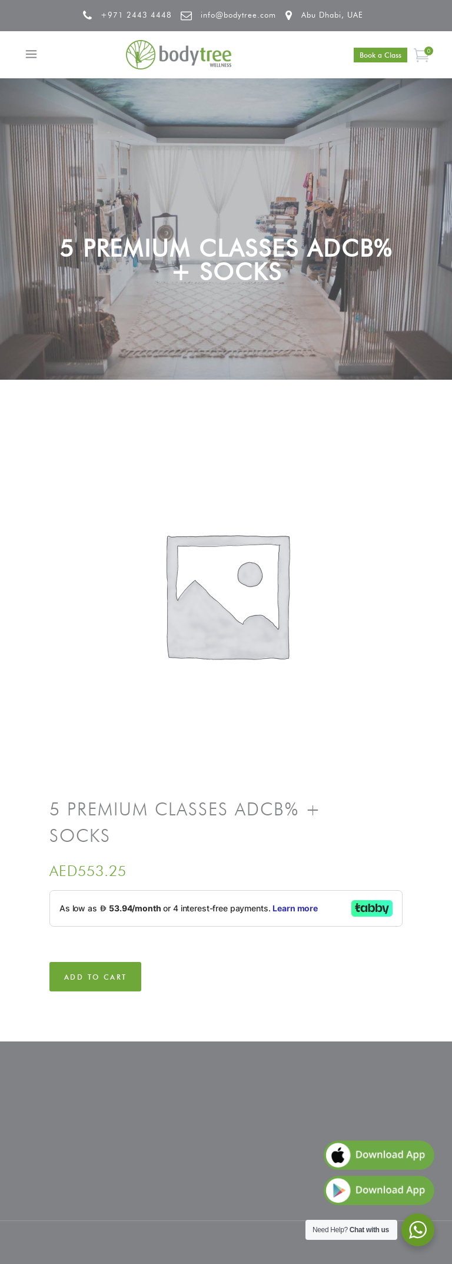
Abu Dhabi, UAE (332, 14)
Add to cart (95, 977)
